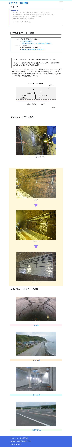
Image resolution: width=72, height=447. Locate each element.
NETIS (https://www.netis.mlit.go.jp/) (33, 49)
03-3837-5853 (16, 444)
